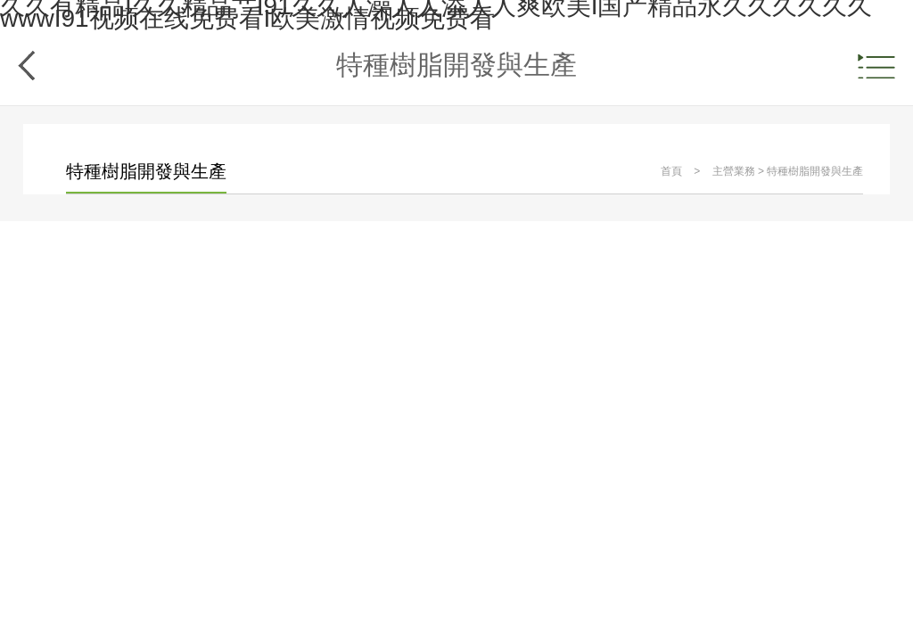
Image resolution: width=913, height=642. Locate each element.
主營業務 (733, 171)
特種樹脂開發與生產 (815, 171)
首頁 (671, 171)
